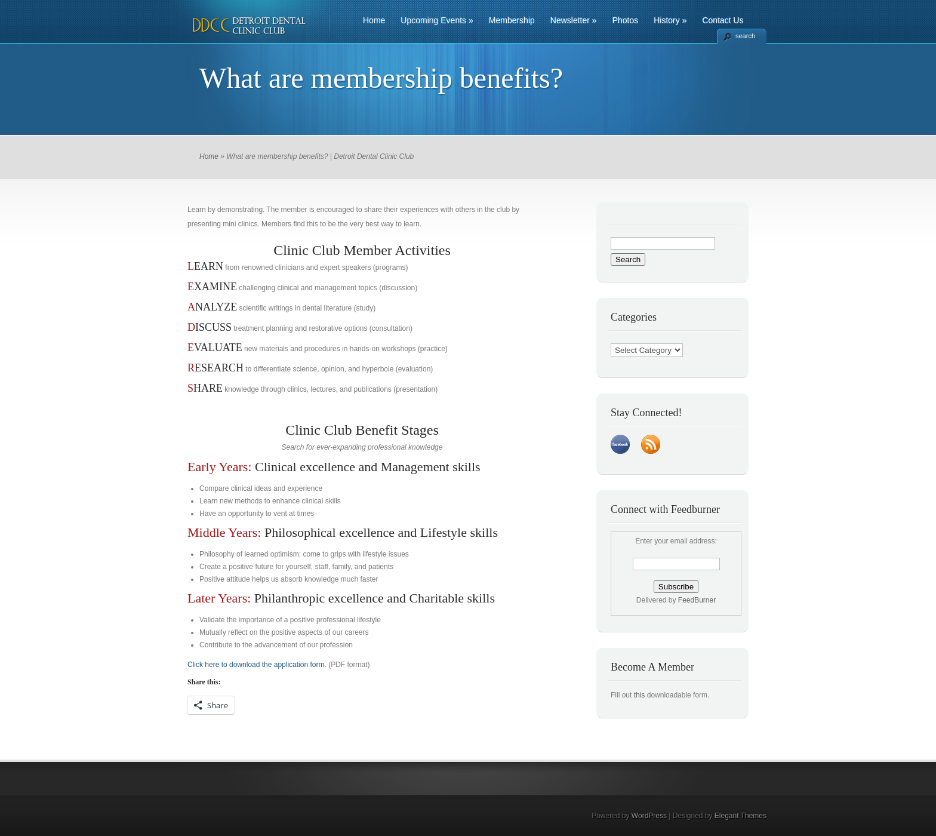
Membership (512, 20)
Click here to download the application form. (257, 664)
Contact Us (722, 20)
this (639, 695)
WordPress (649, 816)
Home (374, 20)
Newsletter (573, 20)
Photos (625, 20)
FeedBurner (697, 600)
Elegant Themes (740, 816)
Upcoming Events (437, 20)
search (745, 35)
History (670, 20)
